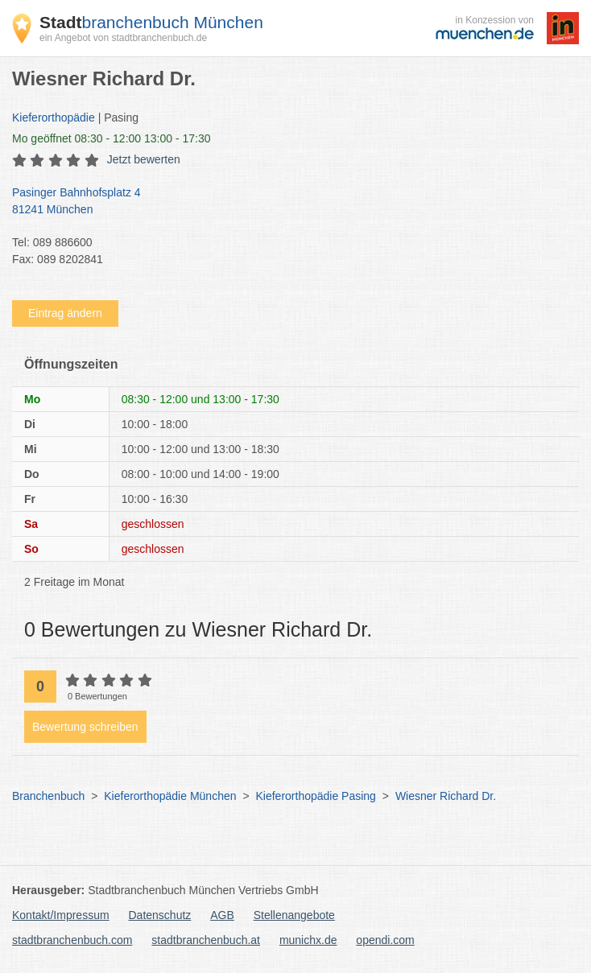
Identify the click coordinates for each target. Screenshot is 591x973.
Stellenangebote (294, 915)
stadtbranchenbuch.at (205, 940)
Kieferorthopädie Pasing (315, 796)
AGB (222, 915)
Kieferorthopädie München (170, 796)
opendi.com (385, 940)
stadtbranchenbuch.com (72, 940)
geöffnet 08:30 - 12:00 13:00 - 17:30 (111, 138)
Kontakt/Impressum (61, 915)
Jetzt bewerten (143, 159)
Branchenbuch (48, 796)
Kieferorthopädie (53, 117)
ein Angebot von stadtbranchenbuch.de (123, 37)
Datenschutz (160, 915)
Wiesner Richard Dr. (445, 796)
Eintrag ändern (65, 313)
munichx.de (308, 940)
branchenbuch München (151, 22)
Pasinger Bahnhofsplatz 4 (287, 202)
